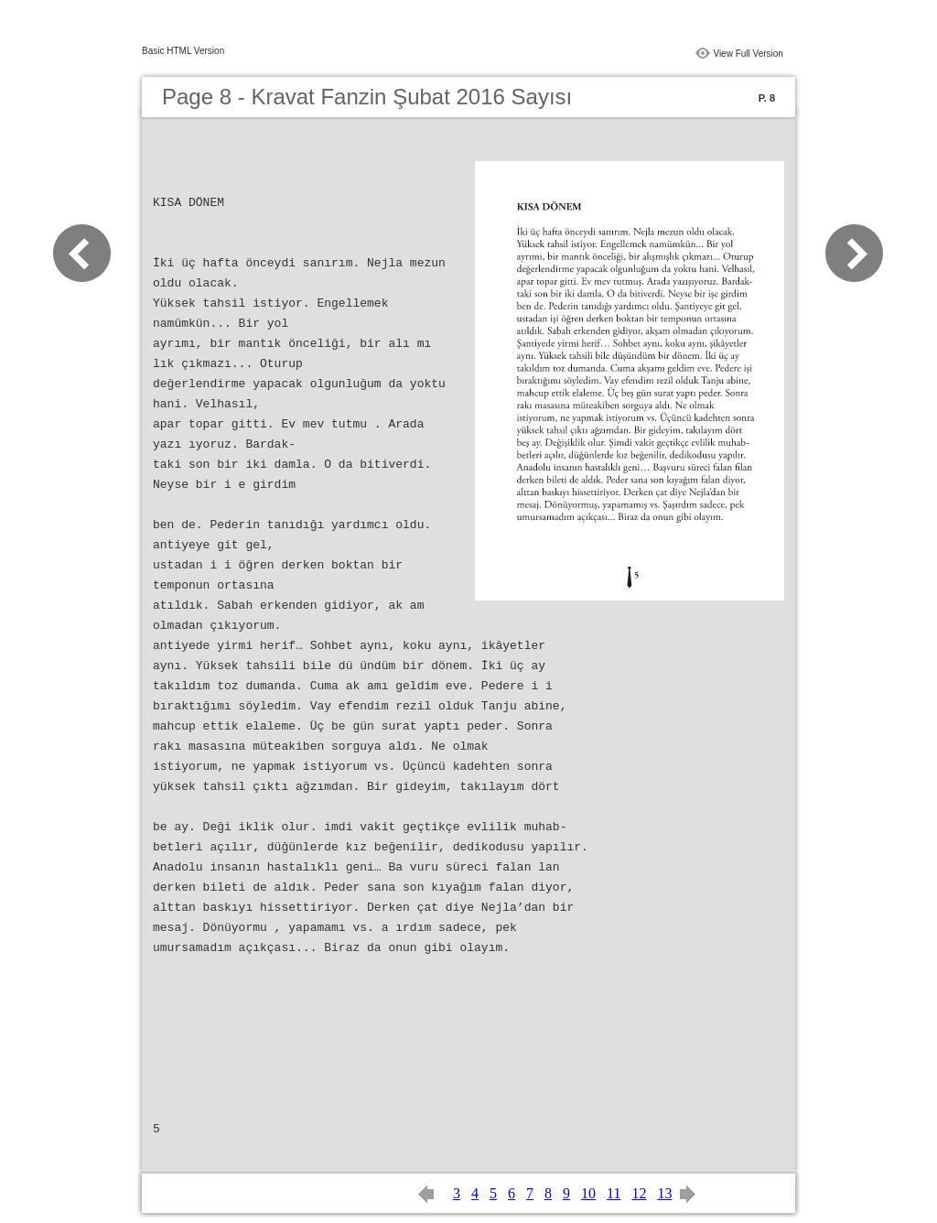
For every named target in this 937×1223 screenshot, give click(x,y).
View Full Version (748, 54)
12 (638, 1193)
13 (664, 1193)
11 (613, 1193)
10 (588, 1193)
